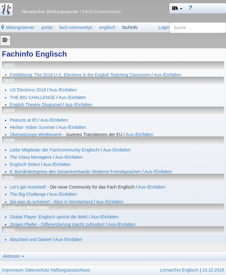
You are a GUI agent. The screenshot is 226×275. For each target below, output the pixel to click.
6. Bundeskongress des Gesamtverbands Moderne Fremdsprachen (76, 171)
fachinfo (130, 27)
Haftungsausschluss (70, 269)
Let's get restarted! (28, 187)
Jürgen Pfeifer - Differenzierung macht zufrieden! (57, 224)
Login (163, 27)
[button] (177, 8)
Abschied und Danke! (31, 239)
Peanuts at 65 (23, 120)
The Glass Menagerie (31, 157)
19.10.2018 (213, 269)
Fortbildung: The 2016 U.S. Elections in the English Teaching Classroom (80, 74)
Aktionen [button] (13, 256)
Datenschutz (37, 269)
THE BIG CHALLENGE (32, 97)
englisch (107, 27)
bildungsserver (17, 27)
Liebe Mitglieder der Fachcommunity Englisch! (55, 149)
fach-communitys (75, 27)
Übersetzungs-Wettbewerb (36, 134)
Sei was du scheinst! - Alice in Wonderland (51, 201)
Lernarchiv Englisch (179, 269)
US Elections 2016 (28, 89)
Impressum (13, 269)
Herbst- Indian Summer (32, 127)
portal (46, 27)
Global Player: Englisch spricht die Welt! (49, 216)
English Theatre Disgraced (36, 104)
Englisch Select (25, 164)
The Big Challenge (28, 194)
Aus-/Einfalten (167, 74)
